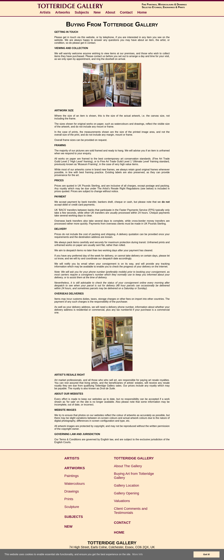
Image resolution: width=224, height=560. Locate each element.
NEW (68, 526)
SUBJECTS (73, 517)
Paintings (71, 476)
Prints (68, 499)
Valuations (122, 501)
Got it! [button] (206, 554)
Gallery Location (126, 485)
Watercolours (74, 484)
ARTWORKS (74, 468)
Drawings (71, 491)
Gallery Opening (126, 493)
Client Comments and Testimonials (130, 511)
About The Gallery (128, 466)
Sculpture (71, 507)
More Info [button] (137, 554)
